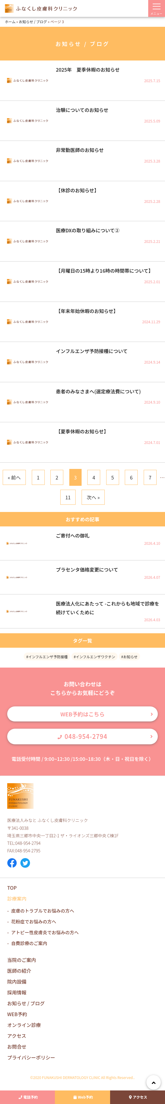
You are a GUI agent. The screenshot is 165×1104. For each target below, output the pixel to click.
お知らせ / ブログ (33, 21)
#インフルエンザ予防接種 (47, 656)
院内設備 (16, 981)
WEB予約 (17, 1014)
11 (68, 497)
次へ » (93, 497)
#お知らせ (129, 656)
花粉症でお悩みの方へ (33, 921)
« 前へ (14, 477)
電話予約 (27, 1097)
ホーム (10, 21)
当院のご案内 (21, 959)
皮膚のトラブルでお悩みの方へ (42, 910)
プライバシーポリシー (31, 1057)
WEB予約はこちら (82, 714)
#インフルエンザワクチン (94, 656)
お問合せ (16, 1046)
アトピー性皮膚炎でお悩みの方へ (45, 932)
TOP (12, 887)
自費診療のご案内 (29, 943)
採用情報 (16, 992)
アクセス (137, 1097)
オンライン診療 (24, 1024)
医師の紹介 (19, 970)
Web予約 (82, 1097)
